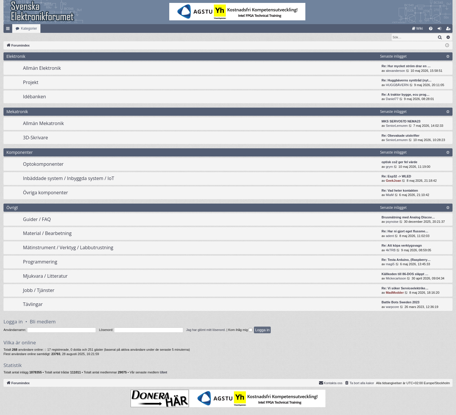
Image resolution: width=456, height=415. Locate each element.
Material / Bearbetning (47, 233)
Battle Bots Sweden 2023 (400, 302)
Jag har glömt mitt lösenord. (206, 330)
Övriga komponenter (45, 193)
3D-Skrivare (35, 138)
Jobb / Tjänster (38, 290)
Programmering (40, 262)
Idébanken (34, 97)
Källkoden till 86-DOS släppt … (405, 274)
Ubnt (163, 372)
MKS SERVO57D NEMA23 (401, 121)
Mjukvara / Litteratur (45, 276)
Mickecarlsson (396, 278)
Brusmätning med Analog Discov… (408, 217)
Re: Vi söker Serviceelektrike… (405, 288)
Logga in (13, 321)
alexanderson (395, 71)
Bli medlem (43, 321)
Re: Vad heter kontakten (400, 191)
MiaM (390, 195)
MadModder (395, 293)
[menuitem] (417, 28)
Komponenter (19, 152)
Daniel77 (392, 99)
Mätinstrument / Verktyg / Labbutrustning (68, 248)
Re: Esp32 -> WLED (396, 176)
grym (389, 167)
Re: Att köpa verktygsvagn (402, 245)
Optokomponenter (43, 164)
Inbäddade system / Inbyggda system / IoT (68, 178)
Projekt (30, 82)
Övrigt (12, 208)
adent (390, 236)
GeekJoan (393, 181)
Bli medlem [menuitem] (449, 29)
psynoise (392, 222)
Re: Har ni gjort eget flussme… (405, 231)
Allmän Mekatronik (43, 123)
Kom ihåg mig (240, 330)
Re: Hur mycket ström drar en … (406, 66)
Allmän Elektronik (42, 68)
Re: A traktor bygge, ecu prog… (406, 95)
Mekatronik (17, 112)
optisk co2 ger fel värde (399, 162)
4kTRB (391, 250)
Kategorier (29, 28)
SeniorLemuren (397, 126)
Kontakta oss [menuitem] (331, 383)
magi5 (390, 264)
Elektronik (15, 56)
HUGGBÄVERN (397, 85)
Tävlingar (33, 304)
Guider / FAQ (37, 219)
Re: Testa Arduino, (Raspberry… (406, 260)
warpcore (392, 307)
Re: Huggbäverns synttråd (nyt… (407, 80)
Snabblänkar (9, 29)
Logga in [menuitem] (441, 29)
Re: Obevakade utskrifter (400, 136)
